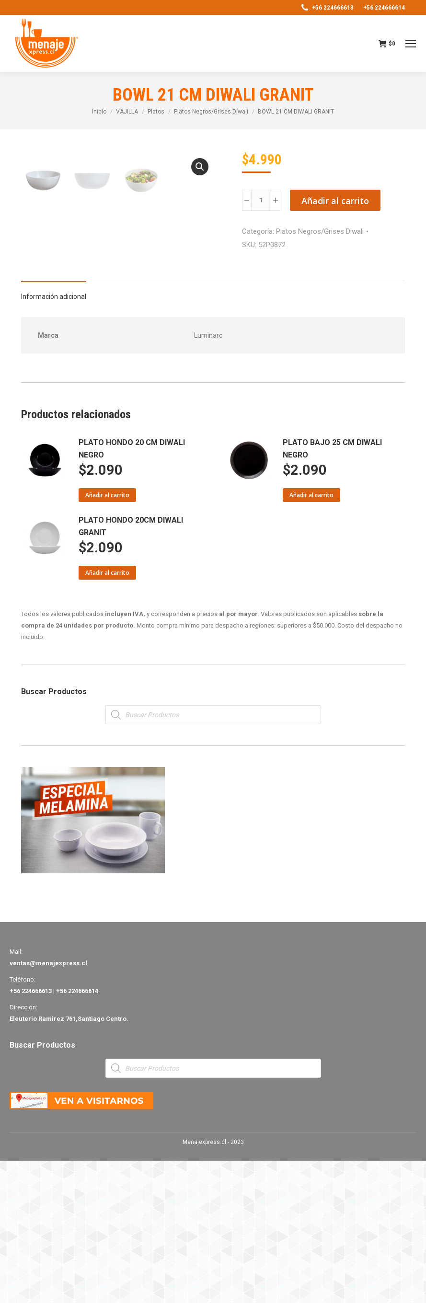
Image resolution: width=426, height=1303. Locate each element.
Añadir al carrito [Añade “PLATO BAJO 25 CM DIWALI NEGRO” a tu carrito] (311, 637)
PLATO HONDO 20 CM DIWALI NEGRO (132, 591)
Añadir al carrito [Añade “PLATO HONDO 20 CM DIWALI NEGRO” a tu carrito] (107, 637)
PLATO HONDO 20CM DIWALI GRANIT (131, 668)
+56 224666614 (384, 7)
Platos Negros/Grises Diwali (320, 231)
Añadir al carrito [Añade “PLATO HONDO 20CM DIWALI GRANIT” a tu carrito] (107, 715)
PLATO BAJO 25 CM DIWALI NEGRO (332, 591)
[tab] (53, 434)
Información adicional (53, 439)
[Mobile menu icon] (410, 43)
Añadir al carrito (335, 200)
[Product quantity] (261, 200)
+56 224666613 (327, 7)
